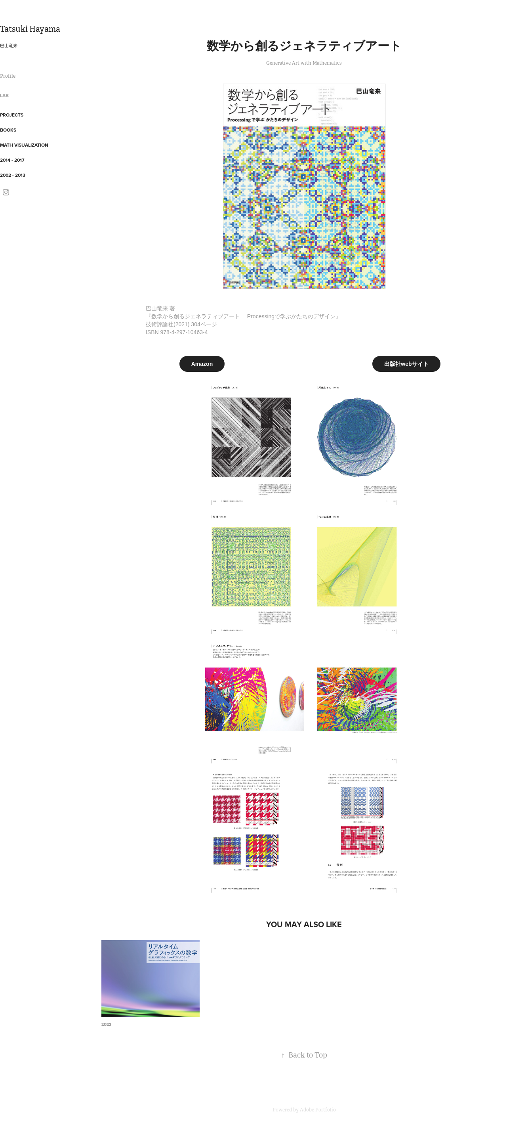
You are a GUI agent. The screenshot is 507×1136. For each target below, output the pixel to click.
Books (8, 129)
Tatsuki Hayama (30, 29)
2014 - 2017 (12, 160)
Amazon (202, 364)
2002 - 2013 (12, 175)
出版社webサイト (406, 364)
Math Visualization (24, 145)
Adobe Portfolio (318, 1110)
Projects (11, 114)
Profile (7, 76)
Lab (4, 95)
